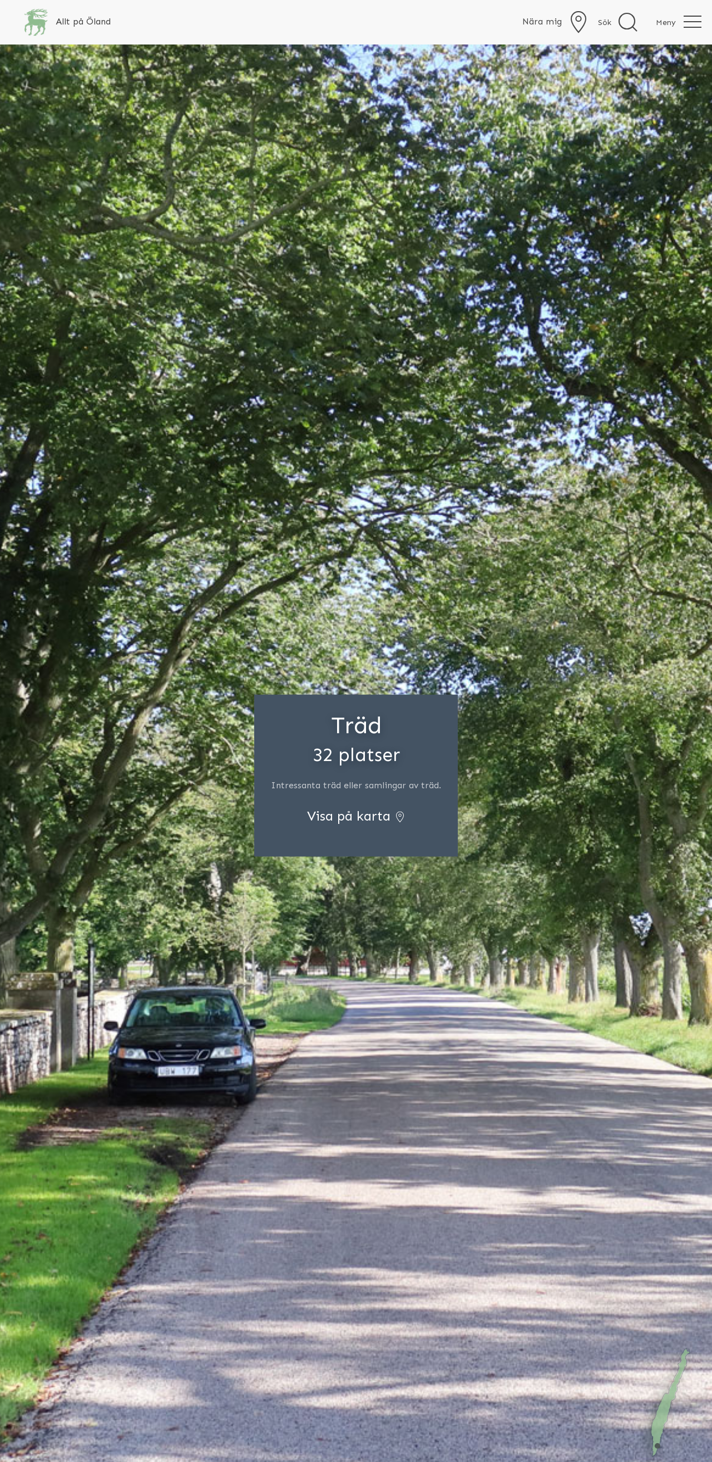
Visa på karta (356, 815)
